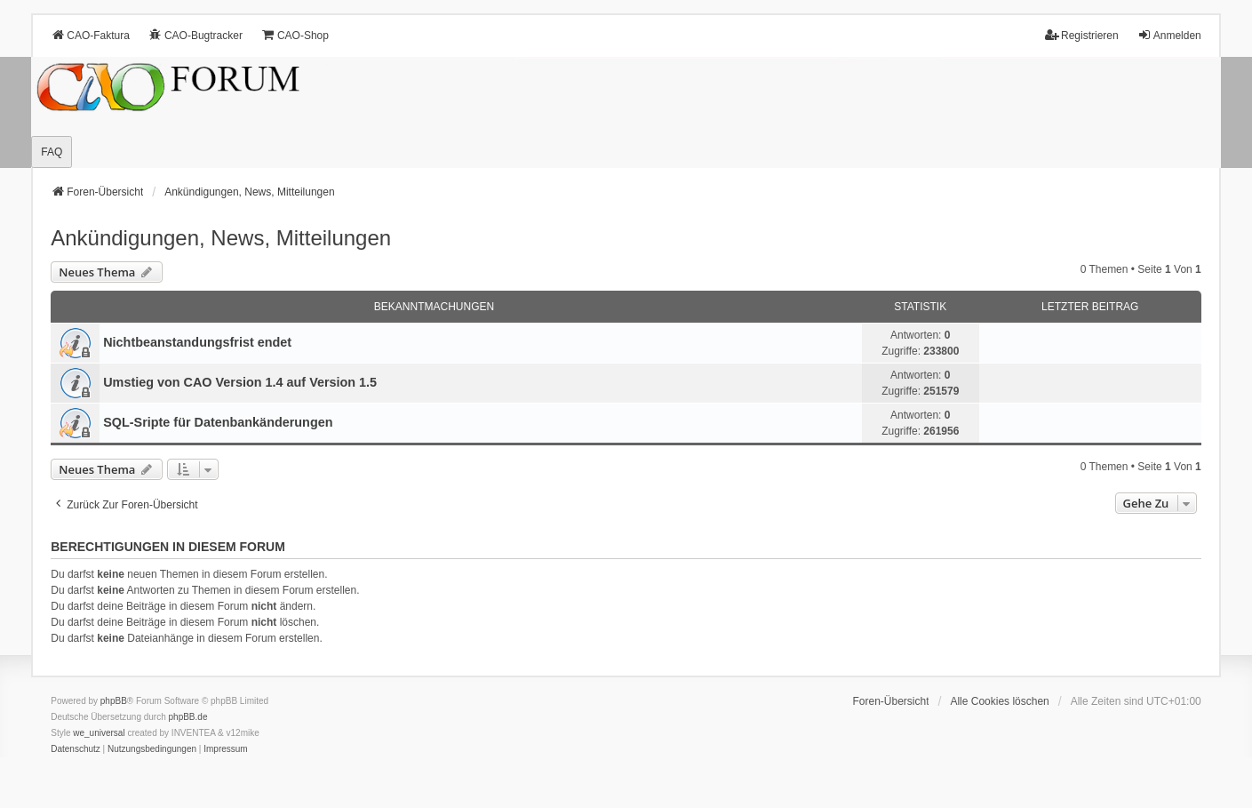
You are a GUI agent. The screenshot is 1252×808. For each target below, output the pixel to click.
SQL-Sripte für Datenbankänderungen (217, 422)
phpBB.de (188, 717)
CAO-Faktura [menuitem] (90, 35)
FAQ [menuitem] (51, 152)
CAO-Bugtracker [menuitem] (195, 35)
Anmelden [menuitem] (1169, 35)
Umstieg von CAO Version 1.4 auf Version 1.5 (240, 382)
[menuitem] (75, 749)
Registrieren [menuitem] (1082, 35)
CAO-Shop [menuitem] (295, 35)
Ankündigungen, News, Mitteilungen (221, 238)
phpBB (113, 701)
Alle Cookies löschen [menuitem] (999, 701)
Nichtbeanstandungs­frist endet (197, 342)
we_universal (98, 733)
